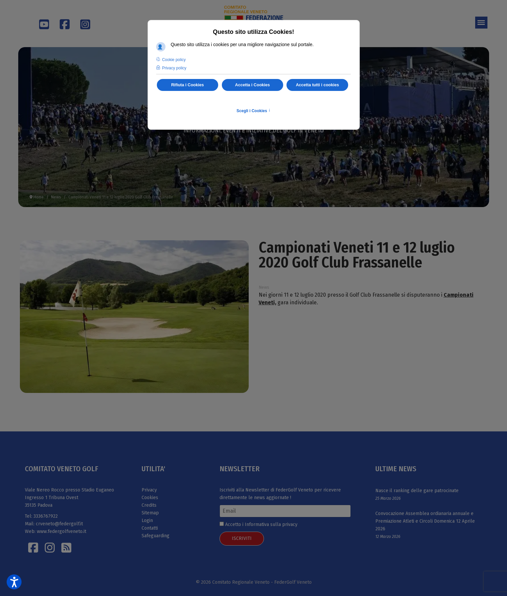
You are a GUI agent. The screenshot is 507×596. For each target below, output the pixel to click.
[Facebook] (61, 20)
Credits (149, 505)
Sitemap (150, 513)
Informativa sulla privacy (271, 524)
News (264, 287)
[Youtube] (40, 27)
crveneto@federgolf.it (59, 524)
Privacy (149, 490)
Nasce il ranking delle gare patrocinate (417, 490)
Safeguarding (155, 536)
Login (147, 520)
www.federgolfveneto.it (61, 531)
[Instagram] (82, 20)
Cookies (150, 497)
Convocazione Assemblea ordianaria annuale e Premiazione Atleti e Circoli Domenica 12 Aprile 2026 (425, 521)
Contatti (150, 528)
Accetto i (258, 524)
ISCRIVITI (242, 538)
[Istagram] (50, 547)
